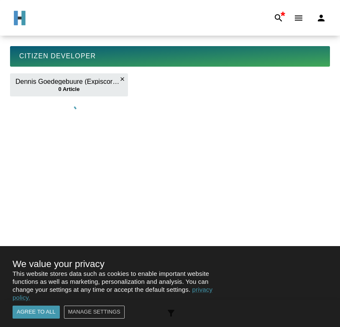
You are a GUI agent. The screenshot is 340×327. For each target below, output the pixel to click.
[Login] (321, 18)
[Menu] (299, 18)
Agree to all (36, 312)
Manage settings (94, 312)
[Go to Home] (19, 18)
